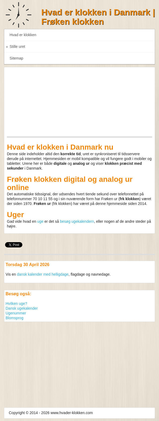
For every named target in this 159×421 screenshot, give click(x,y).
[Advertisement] (79, 362)
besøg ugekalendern (77, 221)
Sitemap (16, 58)
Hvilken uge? (16, 303)
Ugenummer (16, 313)
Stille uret (15, 46)
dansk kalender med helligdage (43, 274)
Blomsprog (14, 318)
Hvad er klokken (23, 35)
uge (40, 221)
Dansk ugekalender (22, 308)
